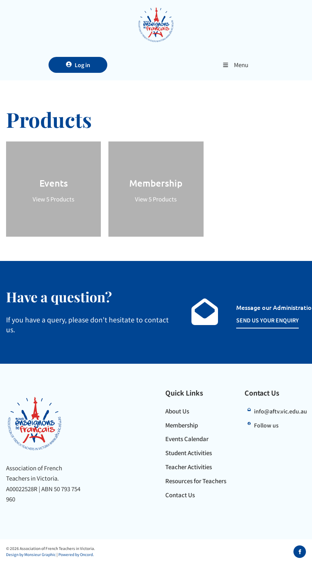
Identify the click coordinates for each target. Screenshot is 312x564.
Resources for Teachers (195, 481)
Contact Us (180, 495)
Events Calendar (187, 439)
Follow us (266, 425)
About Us (177, 411)
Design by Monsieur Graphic (31, 554)
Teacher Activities (188, 467)
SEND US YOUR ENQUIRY (259, 320)
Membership (181, 425)
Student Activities (188, 453)
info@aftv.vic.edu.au (280, 411)
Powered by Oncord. (76, 554)
